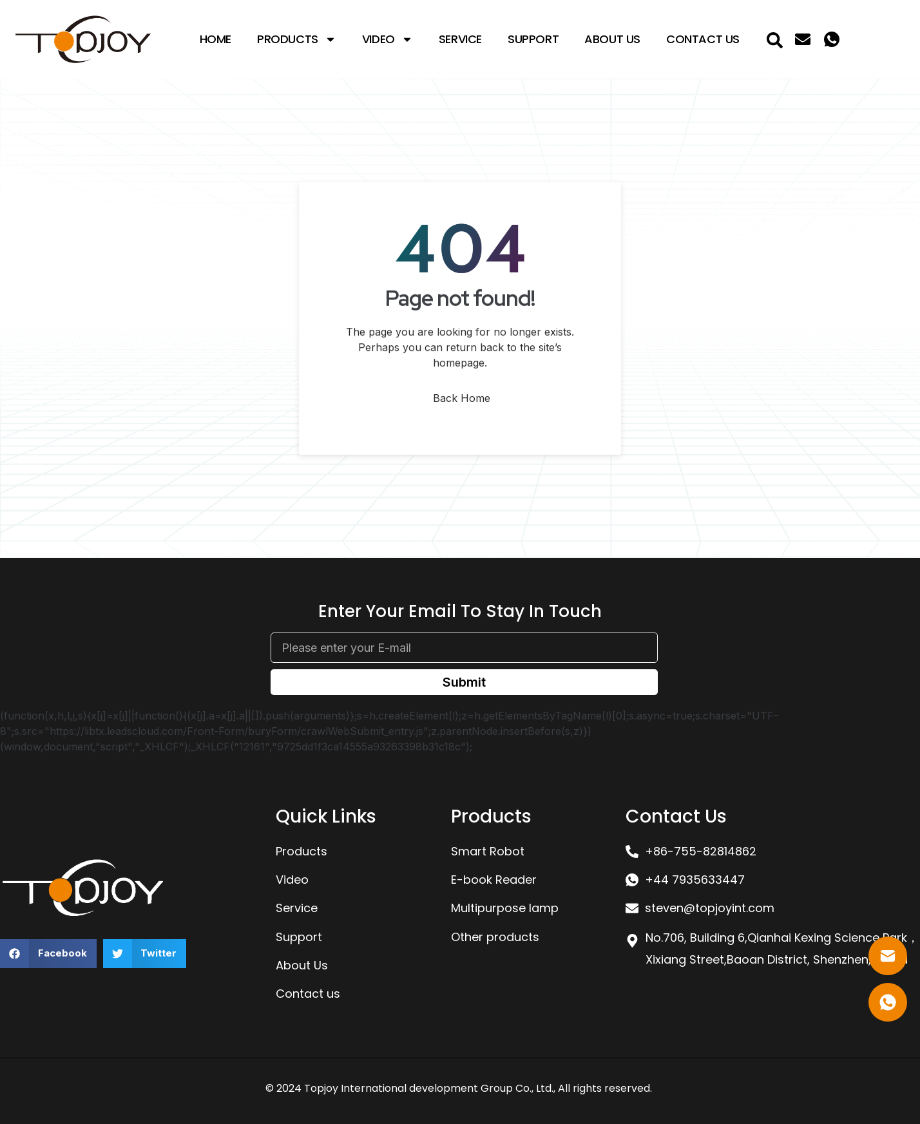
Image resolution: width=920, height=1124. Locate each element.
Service (460, 39)
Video (387, 39)
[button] (48, 953)
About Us (612, 39)
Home (215, 39)
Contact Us (703, 39)
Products (296, 39)
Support (533, 39)
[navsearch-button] (775, 39)
